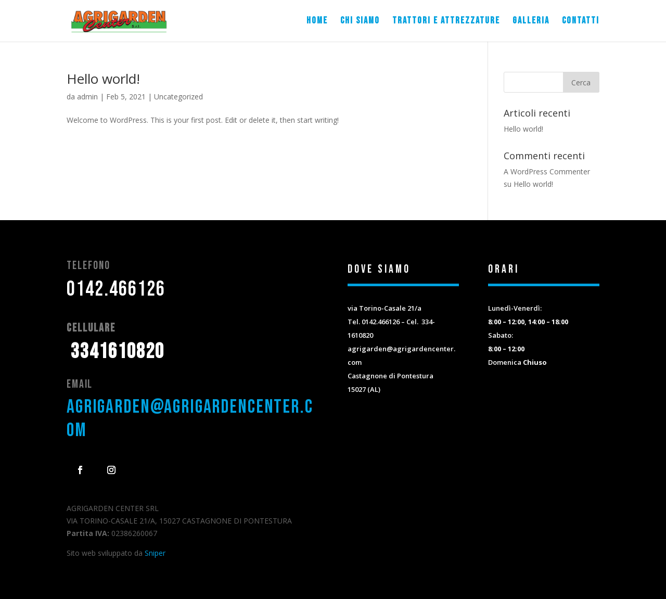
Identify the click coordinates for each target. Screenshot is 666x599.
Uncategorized (178, 96)
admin (87, 96)
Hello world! (103, 78)
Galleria (531, 21)
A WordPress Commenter (547, 171)
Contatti (580, 21)
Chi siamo (360, 21)
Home (317, 21)
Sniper (155, 553)
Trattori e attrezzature (446, 21)
